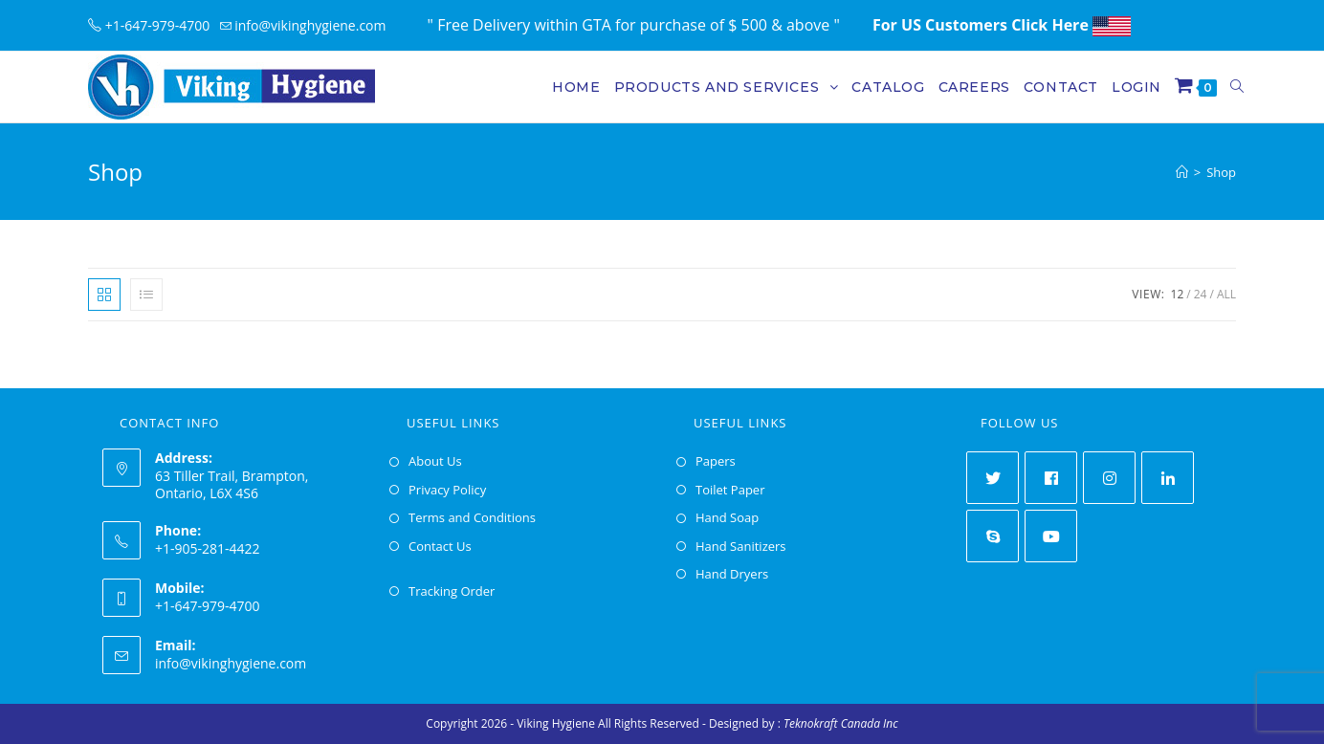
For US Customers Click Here (1001, 24)
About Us (435, 461)
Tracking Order (451, 591)
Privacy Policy (447, 489)
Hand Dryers (731, 573)
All (1226, 294)
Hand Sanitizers (740, 546)
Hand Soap (727, 517)
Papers (715, 461)
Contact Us (440, 546)
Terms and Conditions (472, 517)
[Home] (1182, 172)
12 (1177, 294)
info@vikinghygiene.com (230, 663)
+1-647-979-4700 (154, 25)
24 (1200, 294)
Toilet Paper (729, 489)
